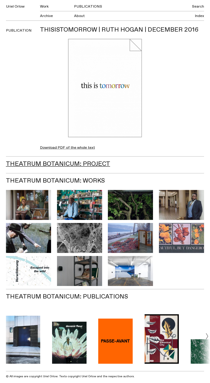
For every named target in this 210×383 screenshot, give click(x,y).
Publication (19, 30)
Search (198, 6)
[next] (207, 336)
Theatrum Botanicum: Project (58, 164)
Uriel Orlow (15, 6)
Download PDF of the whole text (67, 147)
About (79, 16)
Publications (88, 6)
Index (199, 16)
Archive (46, 16)
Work (44, 6)
